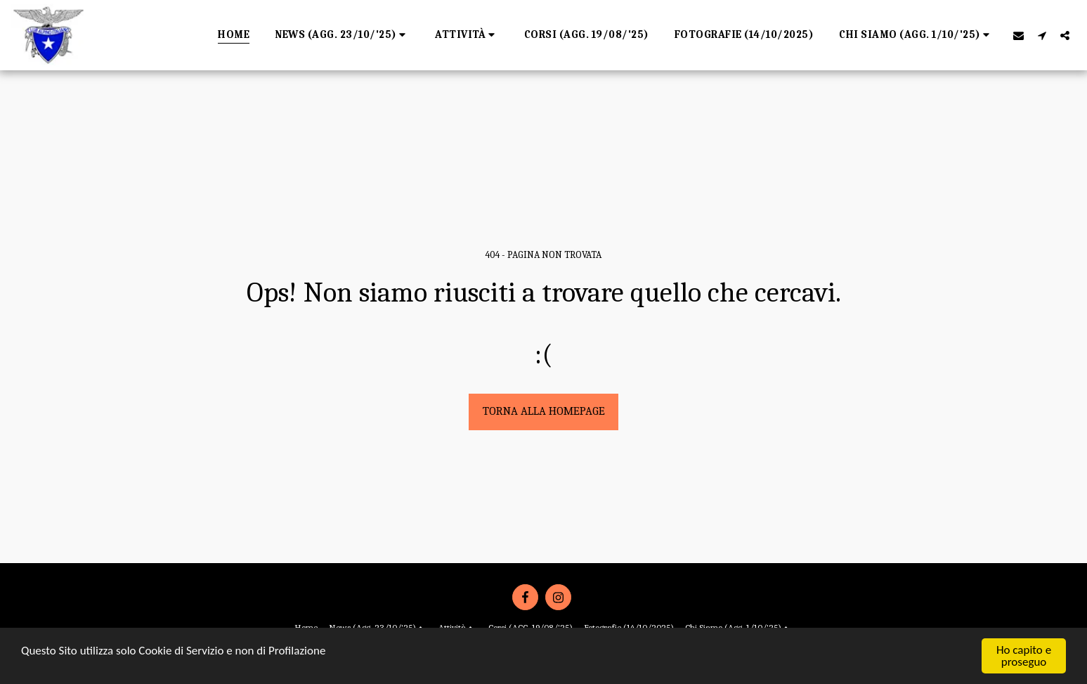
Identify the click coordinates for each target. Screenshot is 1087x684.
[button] (342, 35)
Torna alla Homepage (544, 411)
